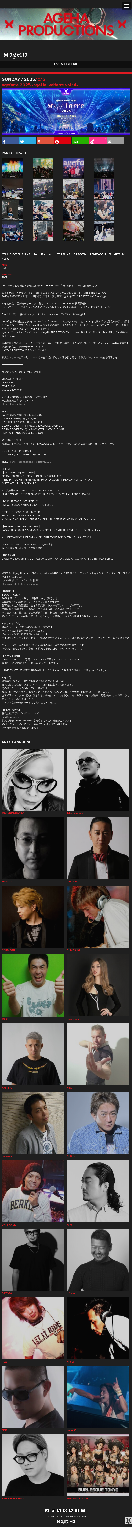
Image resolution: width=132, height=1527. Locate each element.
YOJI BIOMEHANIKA (16, 254)
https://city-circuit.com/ (13, 404)
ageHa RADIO (83, 1511)
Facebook (77, 1511)
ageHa (15, 55)
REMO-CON (97, 254)
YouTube (71, 1511)
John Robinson (44, 254)
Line (65, 1511)
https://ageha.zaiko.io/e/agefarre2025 (31, 462)
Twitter (59, 1511)
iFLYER (4, 277)
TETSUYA (63, 254)
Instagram (53, 1511)
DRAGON (79, 254)
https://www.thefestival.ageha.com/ (20, 584)
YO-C (5, 258)
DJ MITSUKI (117, 254)
